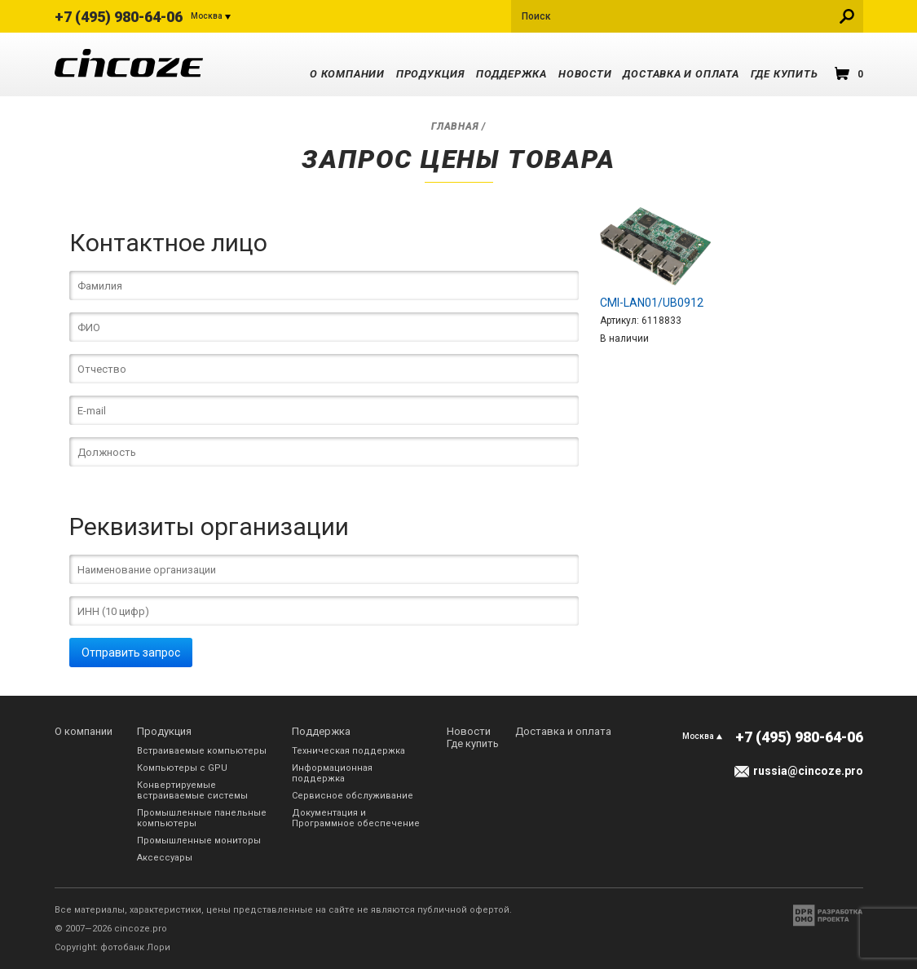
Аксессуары (164, 857)
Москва (207, 15)
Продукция (430, 74)
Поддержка (511, 74)
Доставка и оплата (680, 74)
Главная (454, 126)
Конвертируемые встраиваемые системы (192, 790)
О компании (347, 74)
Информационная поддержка (332, 773)
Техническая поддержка (348, 751)
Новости (584, 74)
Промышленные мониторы (199, 840)
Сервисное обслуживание (352, 795)
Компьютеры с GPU (182, 768)
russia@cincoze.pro (808, 770)
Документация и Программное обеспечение (356, 818)
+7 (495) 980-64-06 (119, 16)
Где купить (784, 74)
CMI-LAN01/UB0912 (651, 302)
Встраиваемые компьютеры (202, 751)
